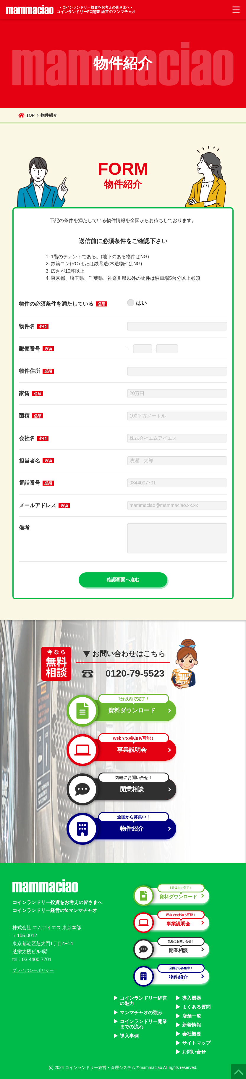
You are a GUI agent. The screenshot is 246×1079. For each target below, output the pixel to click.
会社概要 (191, 1033)
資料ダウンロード (120, 710)
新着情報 (191, 1024)
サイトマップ (196, 1043)
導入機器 (191, 998)
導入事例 (129, 1035)
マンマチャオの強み (141, 1012)
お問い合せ (194, 1051)
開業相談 (120, 789)
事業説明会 (120, 750)
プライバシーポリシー (33, 970)
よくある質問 (196, 1006)
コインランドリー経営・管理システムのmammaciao (113, 1067)
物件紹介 (120, 828)
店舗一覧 (191, 1016)
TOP (26, 115)
